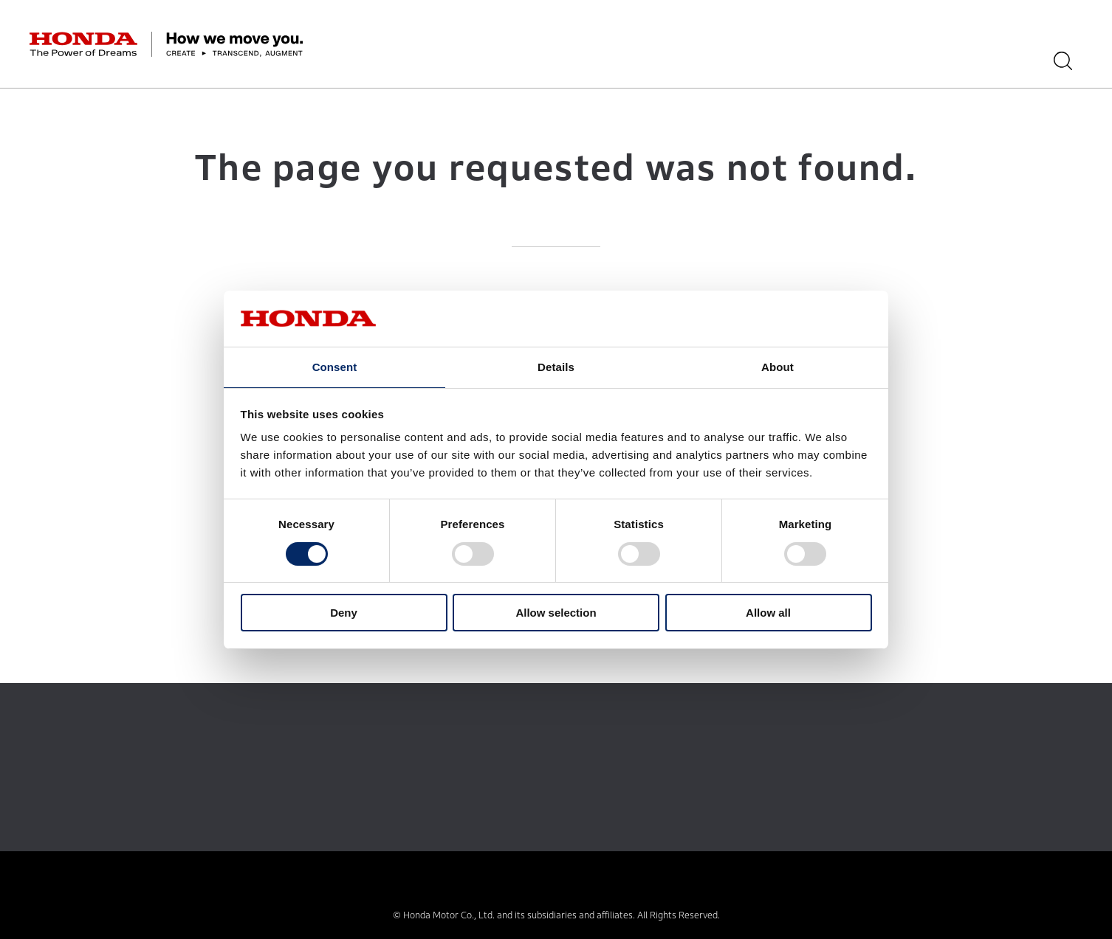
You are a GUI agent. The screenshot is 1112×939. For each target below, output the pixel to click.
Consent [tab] (334, 366)
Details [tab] (556, 366)
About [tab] (777, 366)
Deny (343, 613)
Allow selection (555, 613)
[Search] (1073, 61)
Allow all (768, 613)
